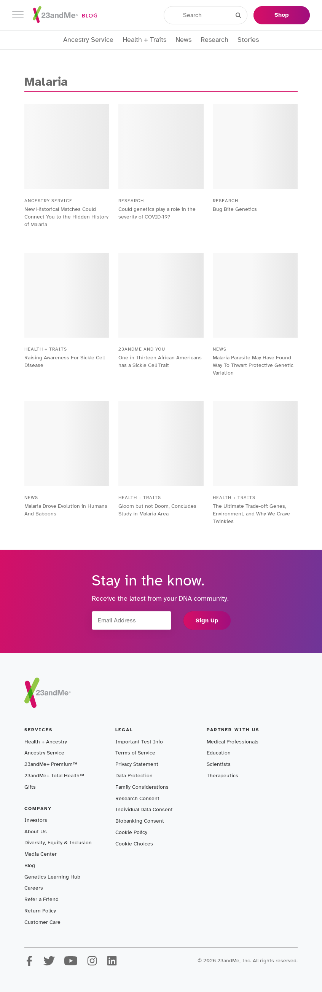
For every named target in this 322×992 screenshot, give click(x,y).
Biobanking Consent (139, 821)
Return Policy (40, 910)
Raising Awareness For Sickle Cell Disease (64, 361)
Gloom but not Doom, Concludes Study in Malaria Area (157, 510)
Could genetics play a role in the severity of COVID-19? (157, 213)
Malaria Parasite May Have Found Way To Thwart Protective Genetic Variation (253, 365)
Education (219, 753)
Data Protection (134, 775)
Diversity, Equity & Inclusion (58, 842)
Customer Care (42, 922)
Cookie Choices (134, 843)
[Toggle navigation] (18, 15)
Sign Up (207, 620)
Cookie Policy (131, 832)
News (183, 40)
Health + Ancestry (45, 741)
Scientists (219, 764)
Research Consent (137, 798)
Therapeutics (222, 775)
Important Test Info (139, 741)
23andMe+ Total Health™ (54, 775)
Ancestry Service (88, 40)
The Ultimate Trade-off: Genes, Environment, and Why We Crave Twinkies (251, 514)
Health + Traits (144, 40)
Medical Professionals (232, 741)
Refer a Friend (41, 899)
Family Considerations (142, 787)
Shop (281, 15)
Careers (33, 888)
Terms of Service (135, 753)
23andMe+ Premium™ (50, 764)
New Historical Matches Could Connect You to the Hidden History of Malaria (66, 217)
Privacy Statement (136, 764)
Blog (29, 865)
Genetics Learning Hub (52, 877)
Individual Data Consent (144, 809)
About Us (35, 831)
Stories (248, 40)
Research (214, 40)
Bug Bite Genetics (235, 209)
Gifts (30, 787)
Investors (35, 820)
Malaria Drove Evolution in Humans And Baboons (65, 510)
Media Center (40, 854)
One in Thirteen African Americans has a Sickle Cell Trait (160, 361)
